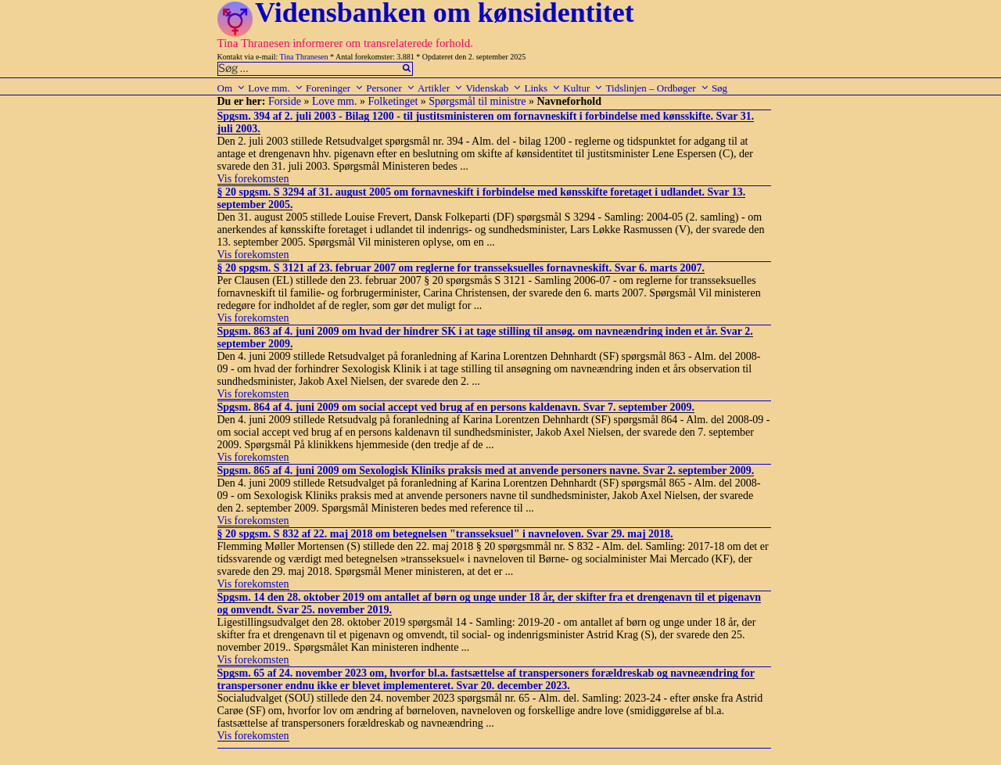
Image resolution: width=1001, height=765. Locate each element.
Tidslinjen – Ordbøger (657, 88)
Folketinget (393, 101)
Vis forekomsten (253, 179)
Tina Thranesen (304, 56)
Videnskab (493, 88)
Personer (390, 88)
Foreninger (335, 88)
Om (231, 88)
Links (542, 88)
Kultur (583, 88)
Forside (284, 101)
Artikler (440, 88)
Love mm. (275, 88)
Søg (719, 88)
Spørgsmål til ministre (477, 101)
